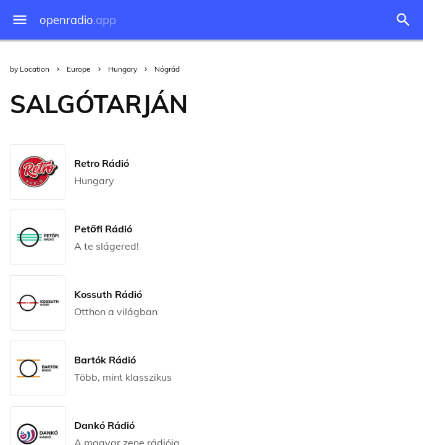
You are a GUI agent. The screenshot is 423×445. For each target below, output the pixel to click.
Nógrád (167, 69)
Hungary (122, 69)
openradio (78, 20)
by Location (29, 69)
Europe (79, 69)
